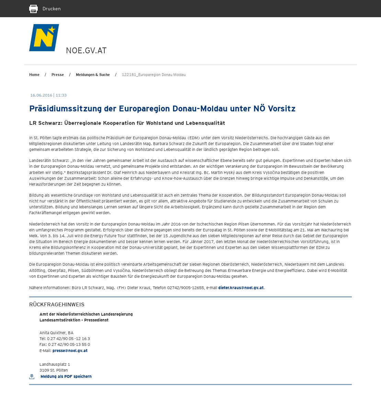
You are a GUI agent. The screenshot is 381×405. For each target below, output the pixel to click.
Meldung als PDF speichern (60, 376)
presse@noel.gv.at (70, 350)
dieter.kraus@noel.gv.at (241, 287)
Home (34, 74)
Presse (57, 74)
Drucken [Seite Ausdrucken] (45, 8)
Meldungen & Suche (93, 74)
